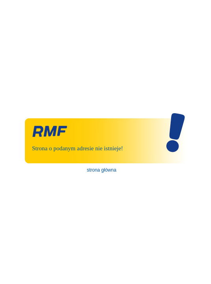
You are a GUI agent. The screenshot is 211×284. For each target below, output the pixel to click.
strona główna (102, 170)
